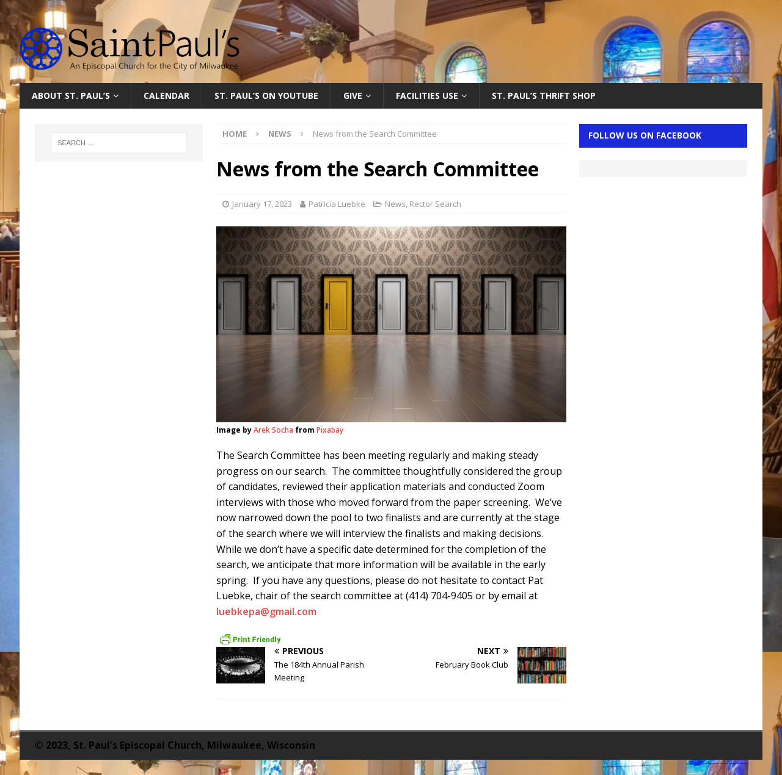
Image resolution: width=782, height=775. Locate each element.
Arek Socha (273, 430)
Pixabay (329, 430)
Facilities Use (427, 95)
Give (352, 95)
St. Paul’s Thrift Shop (544, 95)
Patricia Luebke (337, 203)
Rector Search (435, 203)
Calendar (166, 95)
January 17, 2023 (262, 203)
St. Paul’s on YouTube (266, 95)
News (395, 203)
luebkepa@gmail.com (266, 611)
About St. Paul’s (71, 95)
